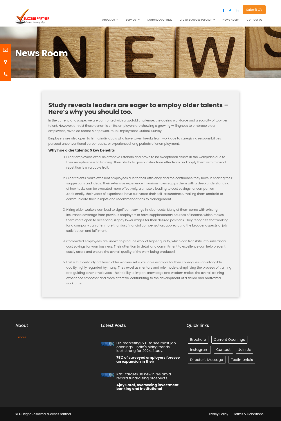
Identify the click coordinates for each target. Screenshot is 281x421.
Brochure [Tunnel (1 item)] (198, 339)
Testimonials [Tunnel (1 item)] (241, 359)
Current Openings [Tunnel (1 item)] (229, 339)
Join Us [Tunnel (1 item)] (244, 349)
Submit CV (254, 9)
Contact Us (254, 20)
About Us (108, 20)
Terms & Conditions (248, 414)
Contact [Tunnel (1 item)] (223, 349)
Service (131, 20)
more (22, 337)
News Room (230, 20)
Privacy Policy (217, 414)
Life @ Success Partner (195, 20)
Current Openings (159, 20)
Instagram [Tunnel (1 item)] (200, 349)
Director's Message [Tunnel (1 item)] (207, 359)
